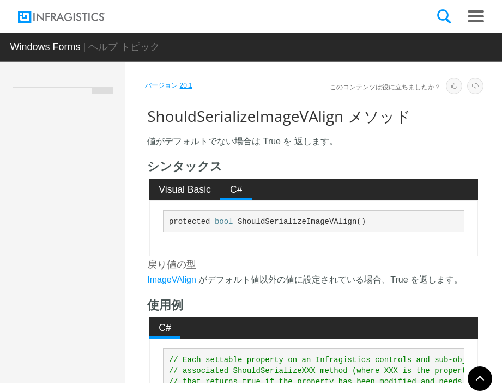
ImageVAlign (171, 279)
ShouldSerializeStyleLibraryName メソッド (101, 334)
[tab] (185, 189)
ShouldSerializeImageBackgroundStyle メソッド (102, 179)
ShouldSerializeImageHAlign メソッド (102, 231)
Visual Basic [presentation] (185, 189)
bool (224, 221)
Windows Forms (45, 46)
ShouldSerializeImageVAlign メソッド (101, 282)
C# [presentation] (236, 189)
